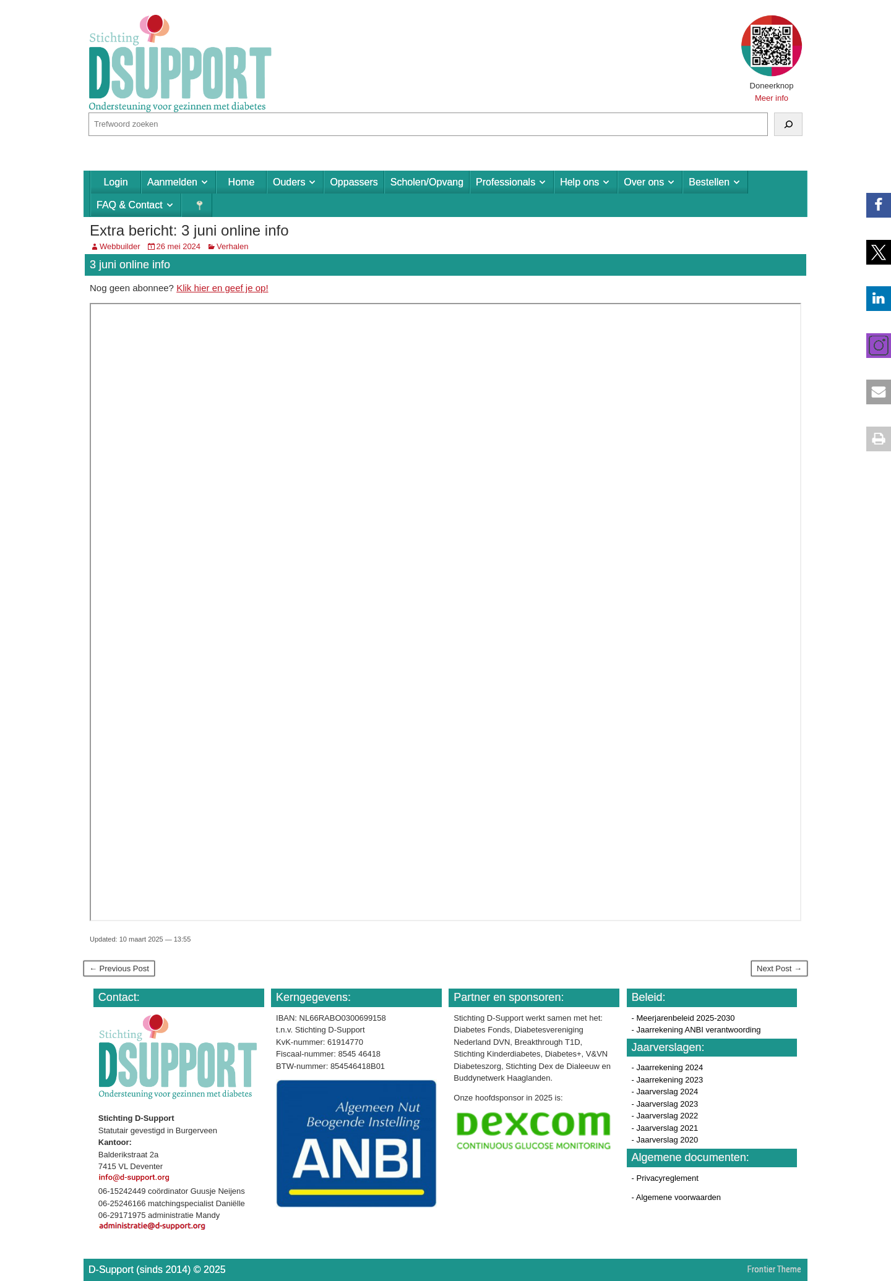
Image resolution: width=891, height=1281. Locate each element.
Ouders (289, 182)
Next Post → (779, 968)
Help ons (579, 182)
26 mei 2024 (179, 246)
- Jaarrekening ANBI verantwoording (696, 1029)
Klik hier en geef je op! (222, 288)
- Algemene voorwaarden (676, 1197)
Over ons (644, 182)
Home (241, 182)
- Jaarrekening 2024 (668, 1067)
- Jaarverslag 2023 (665, 1104)
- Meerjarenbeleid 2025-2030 (683, 1018)
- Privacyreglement (665, 1178)
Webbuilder (120, 246)
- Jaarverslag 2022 (665, 1115)
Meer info (771, 98)
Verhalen (232, 246)
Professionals (505, 182)
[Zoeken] (788, 124)
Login (115, 182)
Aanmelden (172, 182)
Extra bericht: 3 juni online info (189, 230)
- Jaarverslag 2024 (665, 1091)
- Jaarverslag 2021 (665, 1128)
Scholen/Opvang (426, 182)
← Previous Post (119, 968)
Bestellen (709, 182)
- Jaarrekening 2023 (668, 1079)
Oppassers (353, 182)
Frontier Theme (774, 1269)
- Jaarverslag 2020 (665, 1139)
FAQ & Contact (130, 205)
